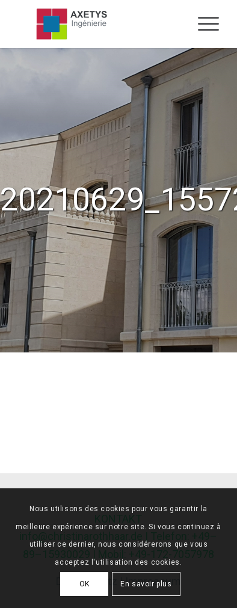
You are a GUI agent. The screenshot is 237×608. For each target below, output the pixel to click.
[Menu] (202, 24)
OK (84, 584)
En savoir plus (145, 584)
